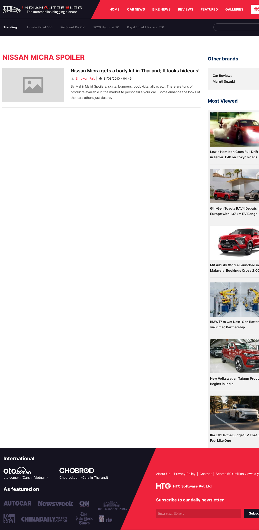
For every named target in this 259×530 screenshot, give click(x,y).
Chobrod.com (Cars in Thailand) (83, 477)
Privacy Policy (185, 474)
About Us (163, 474)
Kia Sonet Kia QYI (72, 27)
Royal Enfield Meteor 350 (145, 27)
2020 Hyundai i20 (106, 27)
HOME (114, 9)
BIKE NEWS (161, 9)
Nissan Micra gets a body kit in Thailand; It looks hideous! (135, 71)
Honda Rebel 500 (39, 27)
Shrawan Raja (83, 78)
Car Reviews (222, 76)
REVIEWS (185, 9)
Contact (206, 474)
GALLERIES (234, 9)
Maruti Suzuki (224, 81)
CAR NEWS (136, 9)
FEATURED (209, 9)
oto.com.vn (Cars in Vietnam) (26, 477)
